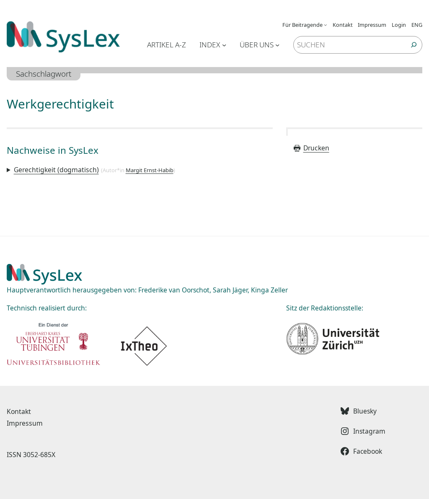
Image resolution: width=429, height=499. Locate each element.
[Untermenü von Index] (224, 45)
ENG (416, 24)
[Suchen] (414, 45)
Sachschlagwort (43, 73)
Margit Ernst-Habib (149, 170)
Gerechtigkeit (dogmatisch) (56, 169)
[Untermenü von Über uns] (277, 45)
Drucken (311, 148)
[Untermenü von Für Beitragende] (325, 24)
